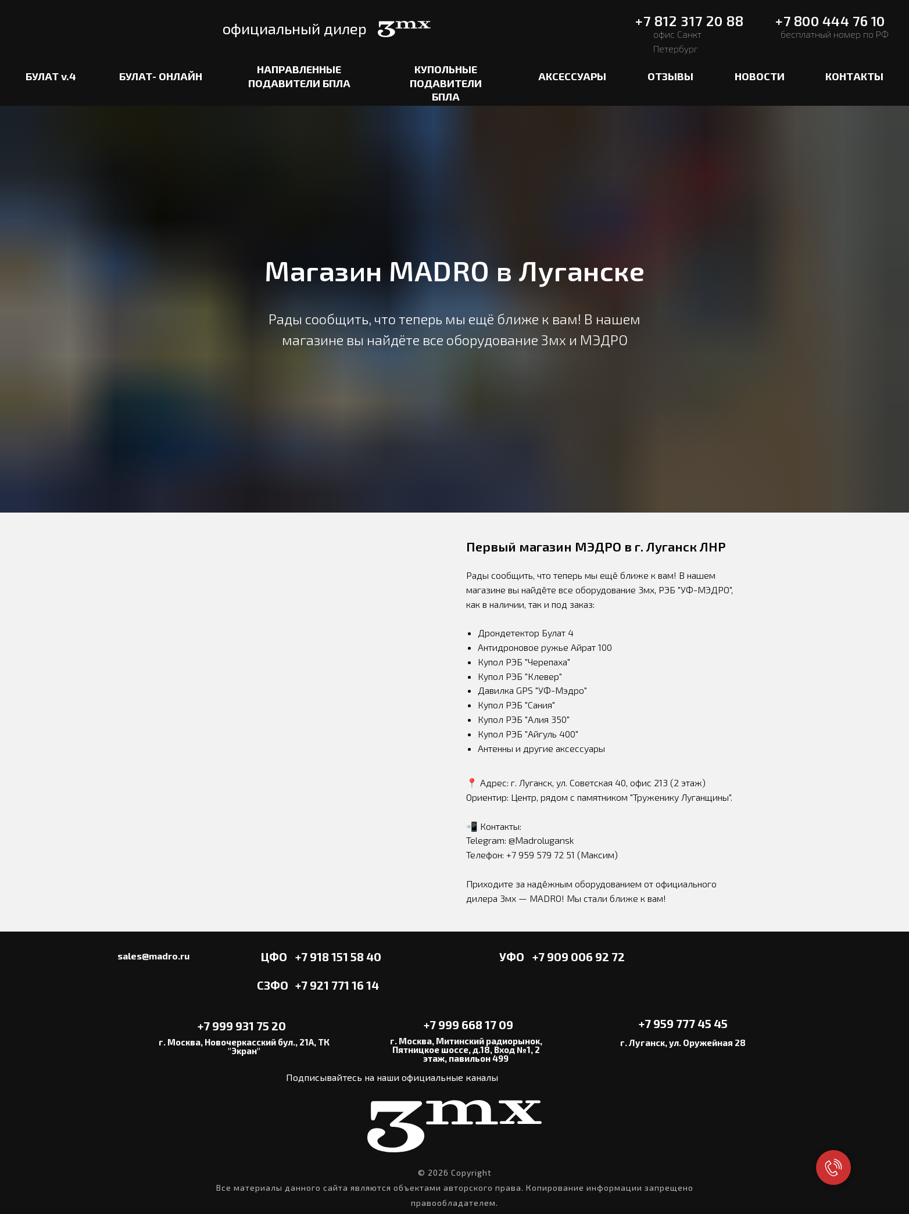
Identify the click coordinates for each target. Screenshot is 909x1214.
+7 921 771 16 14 (337, 985)
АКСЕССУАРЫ (572, 76)
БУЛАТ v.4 (51, 76)
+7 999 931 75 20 (242, 1026)
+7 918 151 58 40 (338, 957)
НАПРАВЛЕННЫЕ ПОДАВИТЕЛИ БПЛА (299, 76)
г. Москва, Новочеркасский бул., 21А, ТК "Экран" (244, 1046)
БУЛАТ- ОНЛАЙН (160, 76)
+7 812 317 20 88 (689, 21)
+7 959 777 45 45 (683, 1023)
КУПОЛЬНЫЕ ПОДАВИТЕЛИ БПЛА (446, 83)
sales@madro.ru (153, 955)
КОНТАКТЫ (854, 76)
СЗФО (272, 985)
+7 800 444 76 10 (830, 21)
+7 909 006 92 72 (578, 957)
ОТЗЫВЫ (670, 76)
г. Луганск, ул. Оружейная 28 (683, 1042)
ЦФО (274, 957)
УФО (511, 957)
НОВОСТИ (760, 76)
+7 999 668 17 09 (468, 1025)
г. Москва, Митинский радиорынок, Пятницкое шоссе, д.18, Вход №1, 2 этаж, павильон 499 (466, 1049)
